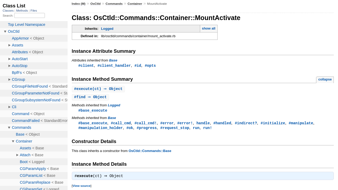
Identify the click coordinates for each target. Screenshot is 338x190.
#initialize (273, 124)
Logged (107, 29)
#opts (150, 65)
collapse (325, 80)
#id (137, 65)
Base (113, 60)
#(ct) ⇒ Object (99, 89)
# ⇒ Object (91, 97)
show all (208, 28)
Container (135, 4)
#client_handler (114, 65)
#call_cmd (121, 124)
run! (207, 129)
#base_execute (92, 111)
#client (86, 65)
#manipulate (301, 124)
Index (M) (79, 4)
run (196, 129)
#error (167, 124)
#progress (147, 129)
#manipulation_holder (100, 129)
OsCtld (95, 4)
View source (82, 187)
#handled (222, 124)
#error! (185, 124)
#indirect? (246, 124)
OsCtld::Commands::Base (150, 152)
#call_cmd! (145, 124)
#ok (129, 129)
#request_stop (174, 129)
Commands (114, 4)
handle (203, 124)
